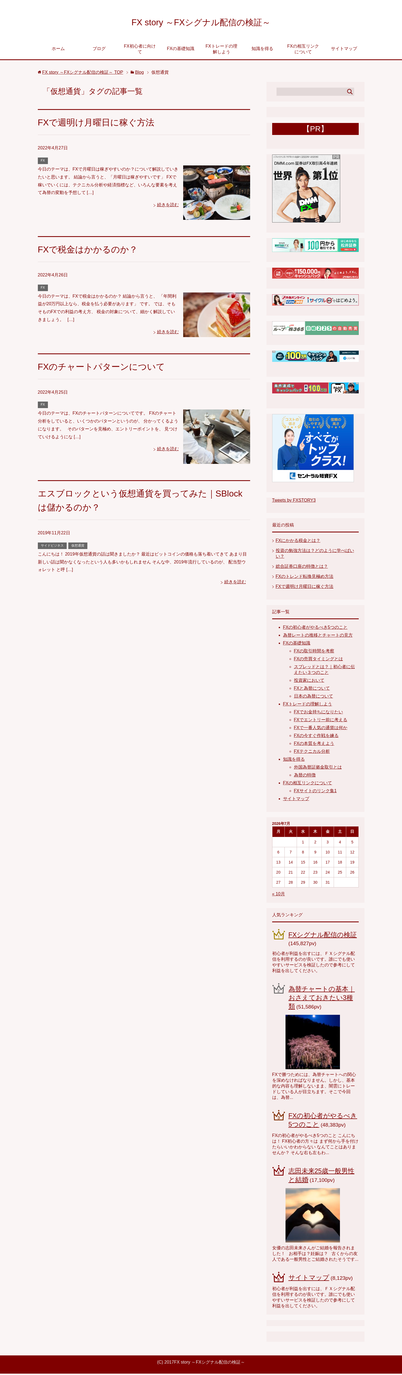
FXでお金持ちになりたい (318, 713)
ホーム (58, 50)
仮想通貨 (77, 547)
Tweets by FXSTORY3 (294, 501)
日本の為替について (313, 697)
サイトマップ (344, 50)
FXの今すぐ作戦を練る (316, 737)
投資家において (309, 681)
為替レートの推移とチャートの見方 (318, 636)
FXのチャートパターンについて (105, 368)
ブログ (99, 50)
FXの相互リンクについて (303, 50)
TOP (82, 73)
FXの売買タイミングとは (318, 660)
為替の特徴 (305, 776)
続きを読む (168, 206)
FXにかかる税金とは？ (298, 541)
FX (43, 162)
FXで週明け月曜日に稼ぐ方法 (100, 123)
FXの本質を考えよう (314, 744)
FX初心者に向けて (139, 50)
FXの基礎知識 (180, 50)
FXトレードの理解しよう (221, 50)
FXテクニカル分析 (312, 752)
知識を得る (262, 50)
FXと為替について (312, 689)
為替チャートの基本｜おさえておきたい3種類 (322, 998)
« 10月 (278, 895)
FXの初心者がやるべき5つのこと (315, 628)
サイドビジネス (52, 547)
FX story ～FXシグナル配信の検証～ (201, 22)
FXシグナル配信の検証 (323, 936)
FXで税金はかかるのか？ (91, 250)
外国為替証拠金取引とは (318, 768)
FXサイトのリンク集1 (315, 792)
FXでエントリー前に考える (320, 721)
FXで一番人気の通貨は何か (320, 729)
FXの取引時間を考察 (314, 652)
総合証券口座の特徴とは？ (302, 567)
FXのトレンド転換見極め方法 (304, 577)
